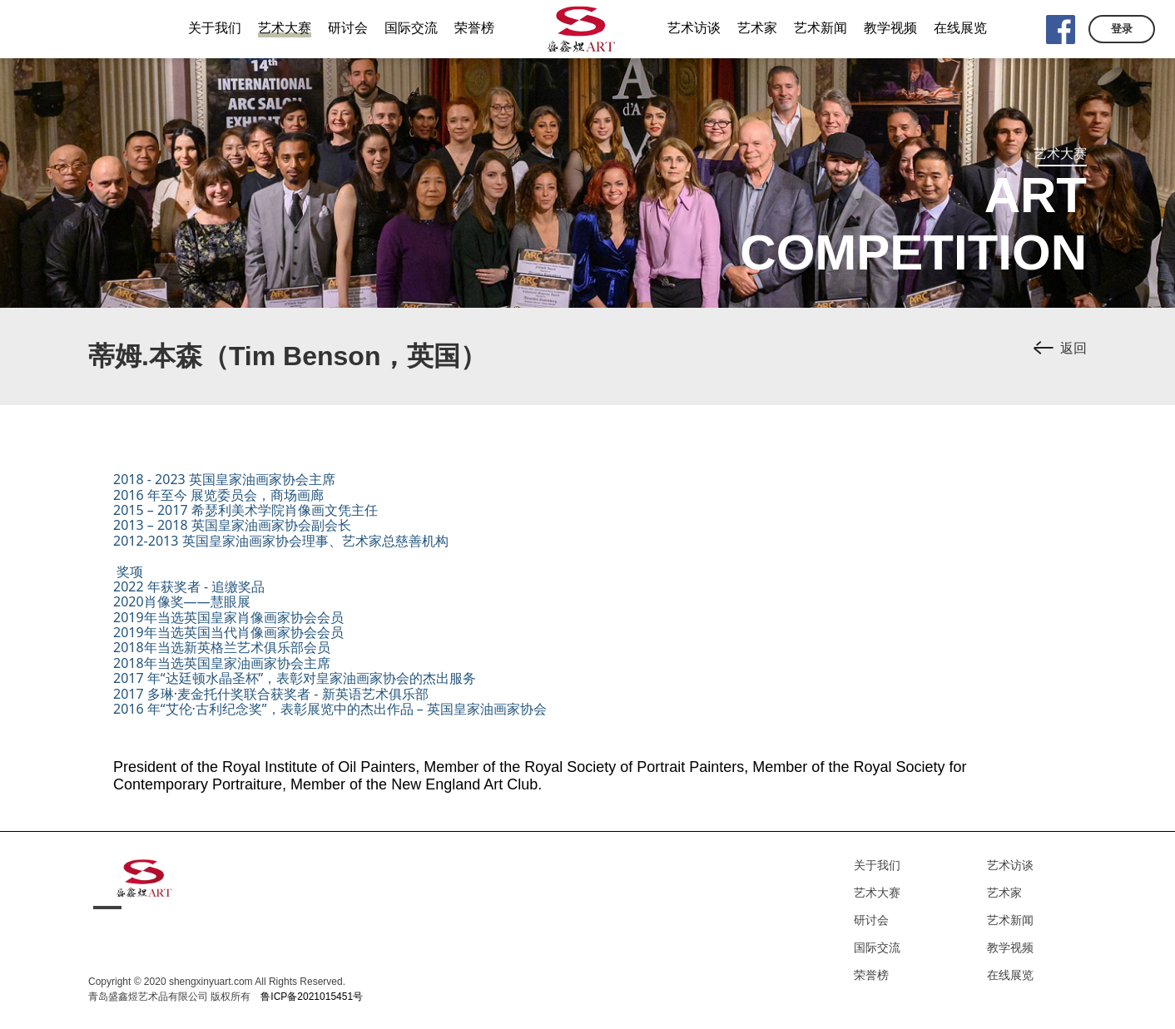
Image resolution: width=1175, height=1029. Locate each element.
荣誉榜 (871, 975)
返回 (1073, 348)
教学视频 (1010, 947)
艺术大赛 (877, 892)
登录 (1122, 28)
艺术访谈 (1010, 865)
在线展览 (1010, 975)
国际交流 (877, 947)
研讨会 (871, 920)
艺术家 (1004, 892)
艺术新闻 (1010, 920)
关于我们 (877, 865)
